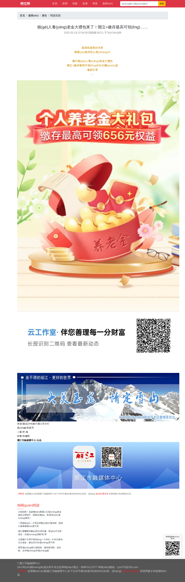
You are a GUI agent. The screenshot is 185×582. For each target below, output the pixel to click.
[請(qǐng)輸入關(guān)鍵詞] (139, 3)
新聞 (64, 3)
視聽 (75, 3)
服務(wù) (107, 3)
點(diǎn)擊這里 (102, 494)
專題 (95, 3)
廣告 (44, 15)
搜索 (162, 3)
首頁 (54, 3)
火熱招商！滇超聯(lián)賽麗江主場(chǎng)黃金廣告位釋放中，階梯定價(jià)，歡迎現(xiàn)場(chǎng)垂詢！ (39, 515)
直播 (85, 3)
